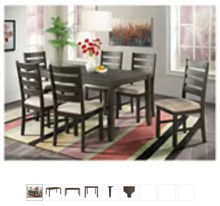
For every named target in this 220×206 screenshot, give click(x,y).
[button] (110, 89)
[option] (34, 192)
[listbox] (110, 192)
